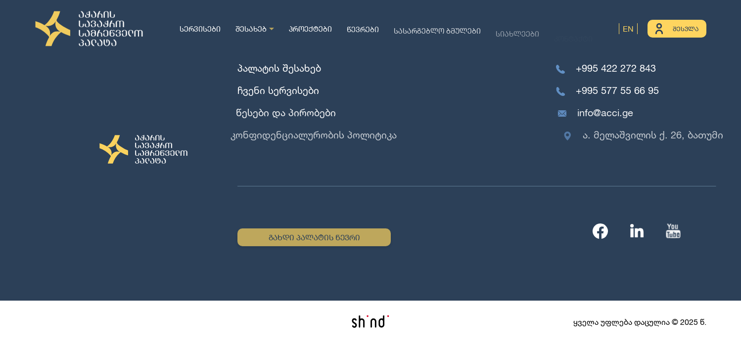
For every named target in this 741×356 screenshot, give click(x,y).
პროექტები (310, 28)
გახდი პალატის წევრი (314, 238)
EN (628, 28)
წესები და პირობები (284, 112)
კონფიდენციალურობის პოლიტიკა (310, 134)
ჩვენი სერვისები (278, 90)
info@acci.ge (607, 112)
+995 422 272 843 (616, 68)
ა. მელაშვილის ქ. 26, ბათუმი (656, 134)
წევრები (363, 30)
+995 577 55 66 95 (617, 90)
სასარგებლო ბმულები (437, 32)
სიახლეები (517, 36)
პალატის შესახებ (279, 68)
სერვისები (200, 28)
